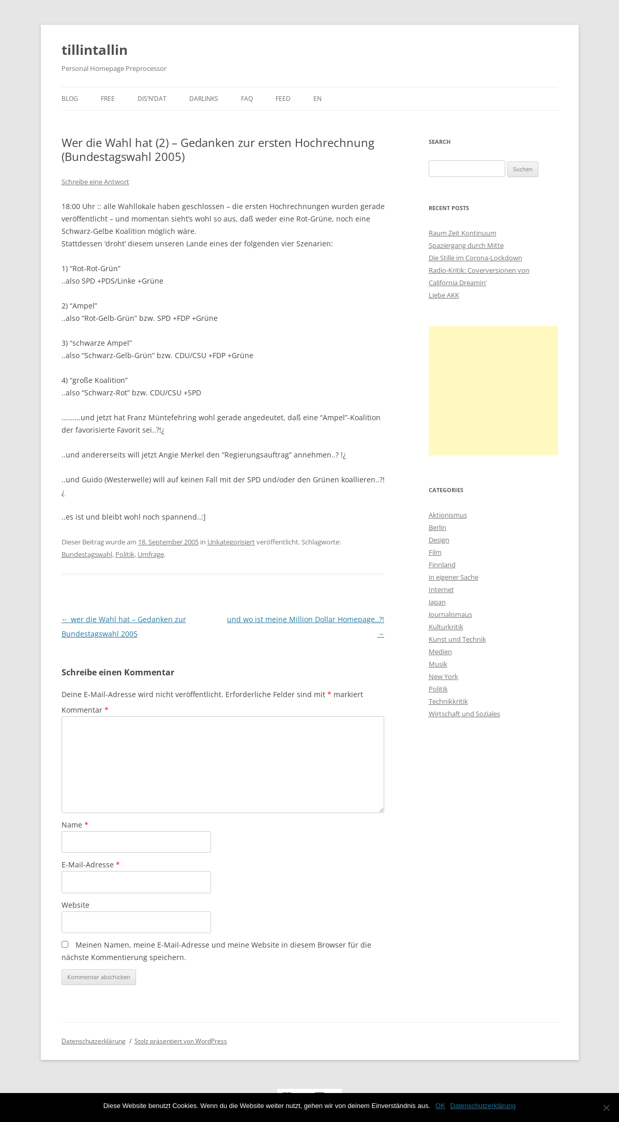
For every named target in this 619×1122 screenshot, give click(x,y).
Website (75, 905)
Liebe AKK (444, 295)
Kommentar (85, 710)
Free (108, 98)
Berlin (437, 527)
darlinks (203, 98)
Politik (124, 554)
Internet (441, 589)
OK (440, 1106)
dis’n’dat (152, 98)
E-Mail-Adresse (91, 864)
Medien (440, 651)
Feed (283, 98)
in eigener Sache (453, 577)
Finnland (442, 564)
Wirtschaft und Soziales (464, 713)
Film (435, 552)
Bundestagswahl (87, 554)
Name (75, 825)
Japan (437, 602)
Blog (70, 98)
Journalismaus (450, 614)
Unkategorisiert (231, 542)
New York (443, 676)
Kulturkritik (446, 626)
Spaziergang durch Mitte (466, 245)
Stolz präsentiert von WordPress (180, 1041)
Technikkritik (448, 701)
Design (439, 539)
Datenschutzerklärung (94, 1041)
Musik (438, 664)
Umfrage (151, 554)
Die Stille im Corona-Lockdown (475, 257)
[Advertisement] (493, 390)
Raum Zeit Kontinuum (462, 233)
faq (247, 98)
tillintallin (95, 49)
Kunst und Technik (457, 639)
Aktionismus (448, 515)
